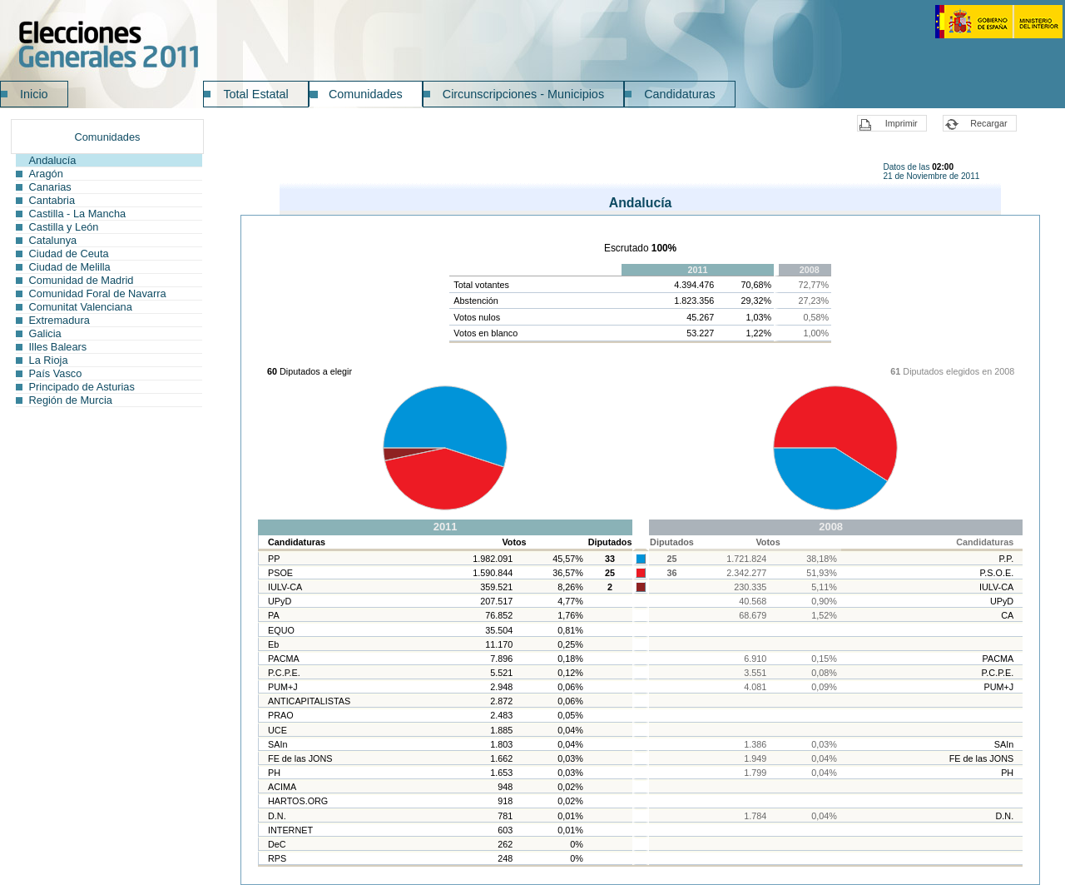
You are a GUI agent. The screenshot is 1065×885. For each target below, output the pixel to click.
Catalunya (53, 240)
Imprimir (901, 123)
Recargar (988, 123)
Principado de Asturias (82, 386)
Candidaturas (680, 94)
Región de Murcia (70, 400)
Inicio (34, 94)
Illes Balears (58, 347)
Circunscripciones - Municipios (523, 94)
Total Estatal (255, 94)
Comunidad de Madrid (81, 280)
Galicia (45, 333)
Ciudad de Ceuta (69, 253)
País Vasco (55, 373)
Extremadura (59, 320)
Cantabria (52, 200)
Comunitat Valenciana (80, 307)
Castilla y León (64, 227)
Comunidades (366, 94)
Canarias (50, 187)
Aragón (46, 173)
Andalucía (53, 160)
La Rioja (48, 360)
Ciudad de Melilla (70, 267)
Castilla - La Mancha (77, 213)
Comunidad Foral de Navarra (97, 293)
